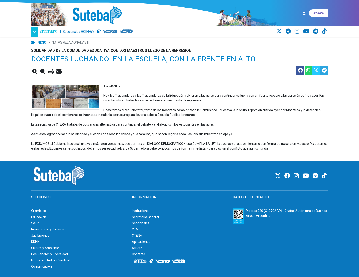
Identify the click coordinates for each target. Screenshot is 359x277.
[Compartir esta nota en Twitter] (316, 70)
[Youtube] (307, 31)
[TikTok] (324, 31)
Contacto (138, 254)
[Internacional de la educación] (99, 31)
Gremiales (38, 211)
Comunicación (41, 266)
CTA (135, 229)
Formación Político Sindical (50, 260)
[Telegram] (316, 31)
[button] (44, 31)
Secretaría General (145, 217)
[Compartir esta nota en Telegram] (324, 70)
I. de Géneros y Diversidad (49, 254)
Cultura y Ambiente (45, 248)
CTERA (137, 235)
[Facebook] (289, 31)
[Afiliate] (315, 13)
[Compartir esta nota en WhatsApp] (308, 70)
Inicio (41, 42)
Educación (38, 217)
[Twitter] (279, 31)
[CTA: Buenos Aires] (126, 31)
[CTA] (110, 31)
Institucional (140, 211)
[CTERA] (88, 31)
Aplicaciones (141, 242)
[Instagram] (298, 31)
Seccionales (71, 31)
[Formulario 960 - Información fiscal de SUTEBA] (238, 216)
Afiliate (137, 248)
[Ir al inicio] (97, 15)
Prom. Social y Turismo (47, 229)
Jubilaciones (40, 235)
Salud (35, 223)
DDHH (35, 242)
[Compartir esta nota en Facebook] (300, 70)
